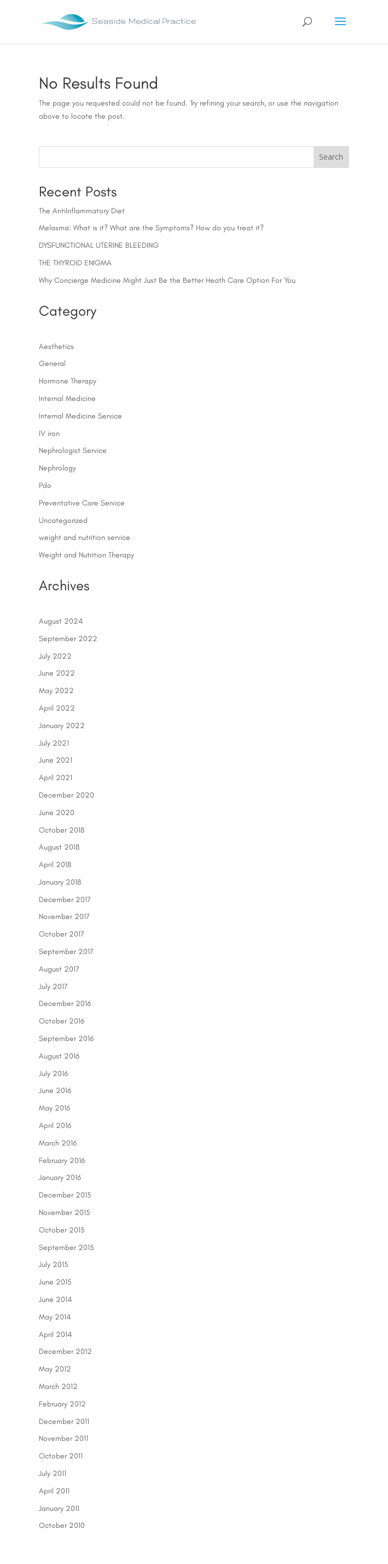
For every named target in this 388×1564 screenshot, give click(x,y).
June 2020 (56, 812)
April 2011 (54, 1491)
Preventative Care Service (82, 503)
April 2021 (55, 777)
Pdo (45, 485)
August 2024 (61, 621)
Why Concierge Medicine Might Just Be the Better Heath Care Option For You (167, 280)
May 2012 (55, 1369)
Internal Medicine (67, 398)
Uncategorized (63, 520)
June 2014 (55, 1299)
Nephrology (57, 468)
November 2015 (64, 1212)
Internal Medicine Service (80, 416)
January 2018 (60, 882)
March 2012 (58, 1386)
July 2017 (53, 986)
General (52, 363)
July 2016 (53, 1073)
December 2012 (65, 1351)
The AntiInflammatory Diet (82, 211)
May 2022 (56, 690)
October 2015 (62, 1230)
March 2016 (58, 1143)
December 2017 (65, 899)
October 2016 (61, 1021)
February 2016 (62, 1160)
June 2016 (55, 1090)
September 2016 (66, 1038)
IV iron (49, 433)
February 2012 (62, 1404)
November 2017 (64, 916)
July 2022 (55, 656)
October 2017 (61, 934)
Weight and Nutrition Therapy (86, 555)
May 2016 (54, 1108)
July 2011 (52, 1473)
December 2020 (66, 795)
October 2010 (62, 1525)
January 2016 (60, 1177)
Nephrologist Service (73, 450)
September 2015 (66, 1247)
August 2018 (59, 847)
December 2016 (65, 1003)
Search (331, 157)
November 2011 (63, 1438)
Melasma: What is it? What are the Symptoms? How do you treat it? (151, 227)
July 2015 (53, 1264)
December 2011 (64, 1421)
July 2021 (54, 743)
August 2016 (59, 1056)
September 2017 (66, 951)
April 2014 (55, 1334)
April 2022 (57, 708)
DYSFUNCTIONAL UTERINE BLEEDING (99, 245)
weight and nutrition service (84, 537)
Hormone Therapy (67, 381)
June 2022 (57, 673)
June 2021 (55, 760)
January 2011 (59, 1508)
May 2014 (55, 1317)
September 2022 (68, 638)
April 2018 (55, 864)
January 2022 (62, 725)
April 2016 (55, 1125)
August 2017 (59, 969)
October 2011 (61, 1456)
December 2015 (65, 1195)
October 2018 (61, 830)
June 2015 (55, 1282)
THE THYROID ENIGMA (75, 263)
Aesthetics (56, 346)
